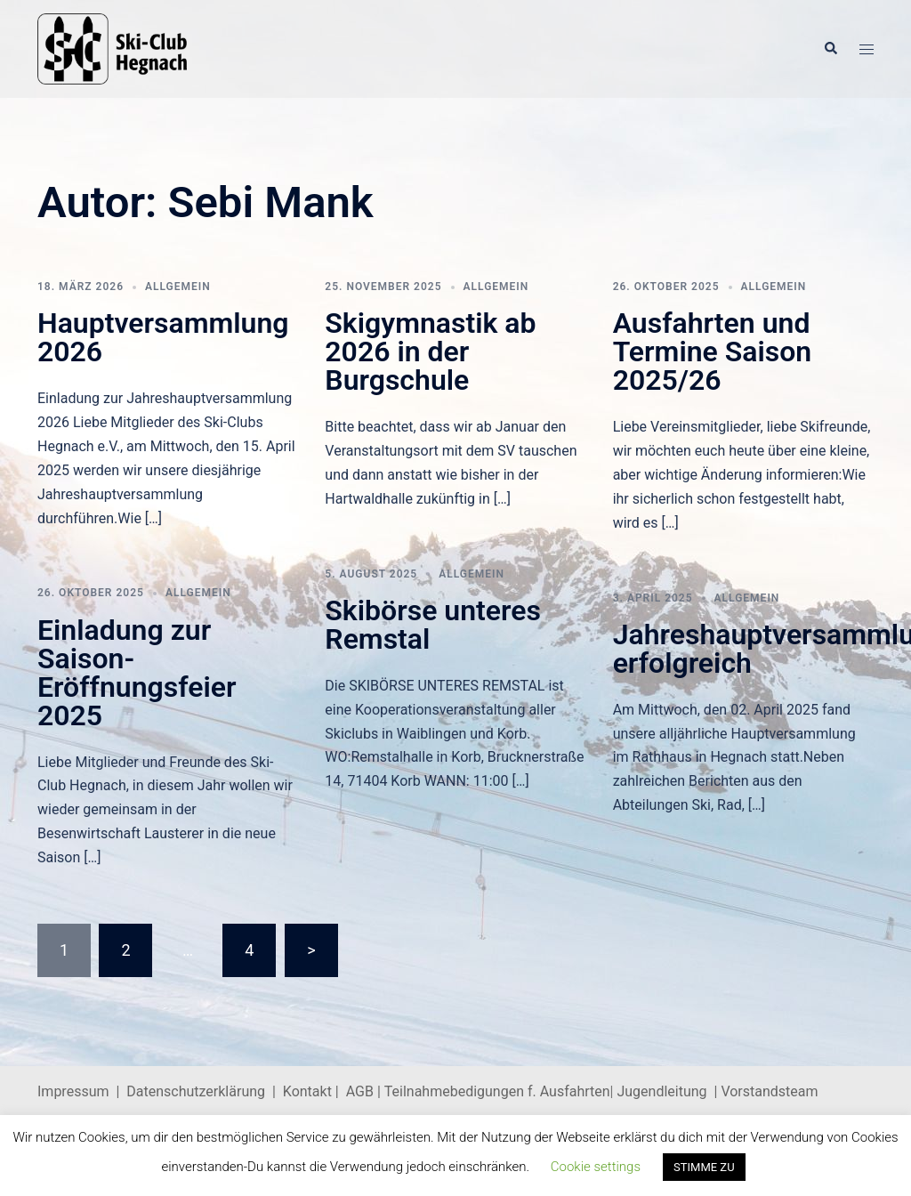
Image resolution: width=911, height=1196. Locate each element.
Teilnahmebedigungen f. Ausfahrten (497, 1091)
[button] (830, 49)
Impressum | (81, 1091)
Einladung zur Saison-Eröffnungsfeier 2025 (137, 672)
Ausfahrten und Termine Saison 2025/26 (712, 351)
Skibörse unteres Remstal (433, 625)
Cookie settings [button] (596, 1167)
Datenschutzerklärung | (204, 1091)
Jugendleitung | (668, 1091)
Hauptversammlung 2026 (163, 337)
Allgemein (178, 286)
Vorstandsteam (769, 1091)
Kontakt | (311, 1091)
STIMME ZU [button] (704, 1167)
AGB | (365, 1091)
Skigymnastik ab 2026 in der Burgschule (430, 351)
